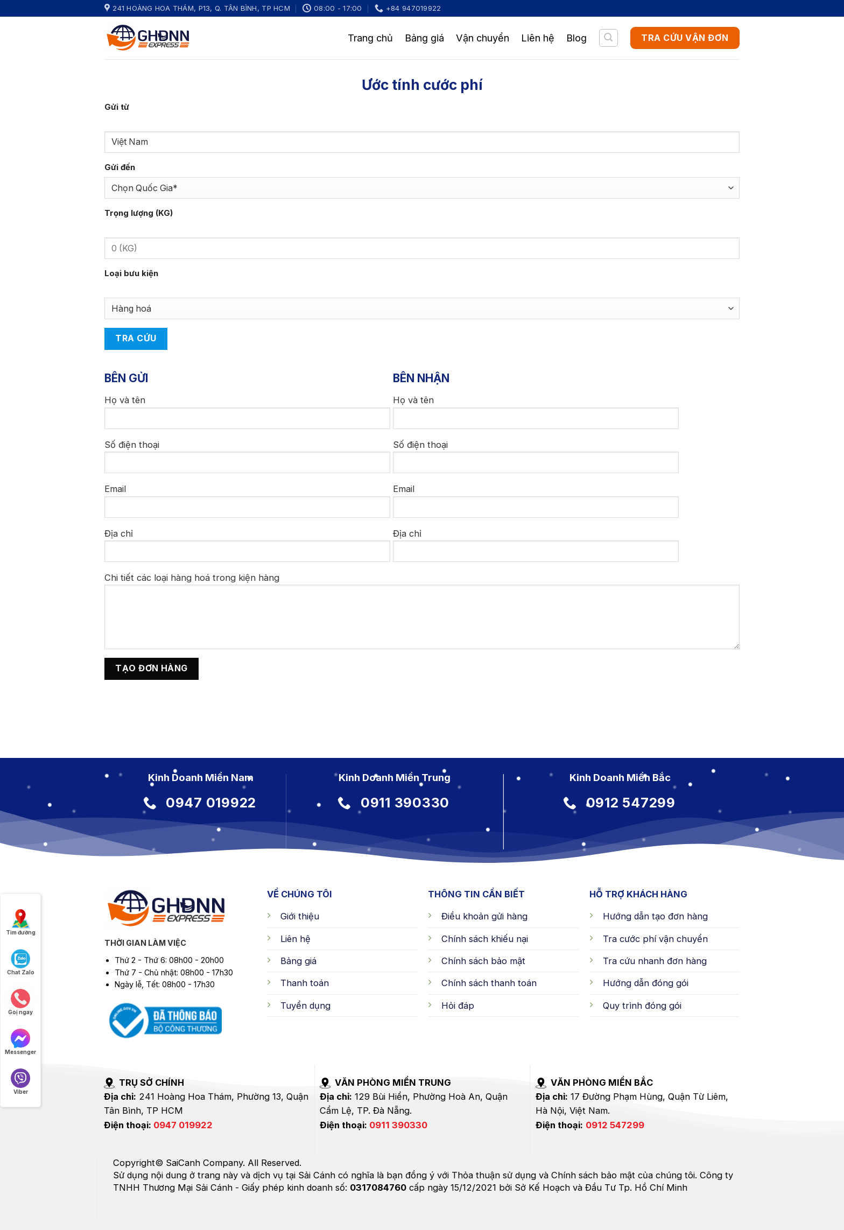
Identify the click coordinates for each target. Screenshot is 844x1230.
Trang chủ (370, 38)
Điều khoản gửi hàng (484, 916)
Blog (576, 38)
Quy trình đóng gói (642, 1005)
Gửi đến (119, 167)
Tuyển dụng (305, 1005)
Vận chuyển (482, 38)
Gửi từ (116, 107)
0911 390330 (398, 1125)
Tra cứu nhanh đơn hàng (655, 960)
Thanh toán (304, 983)
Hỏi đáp (457, 1005)
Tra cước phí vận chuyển (655, 938)
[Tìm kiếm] (608, 38)
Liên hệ (537, 38)
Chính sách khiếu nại (484, 938)
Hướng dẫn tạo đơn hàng (655, 916)
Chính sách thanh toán (489, 983)
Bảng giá (424, 38)
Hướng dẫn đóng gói (645, 983)
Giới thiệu (299, 916)
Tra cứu (135, 338)
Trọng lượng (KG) (138, 213)
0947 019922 (183, 1125)
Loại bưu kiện (131, 273)
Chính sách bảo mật (483, 960)
